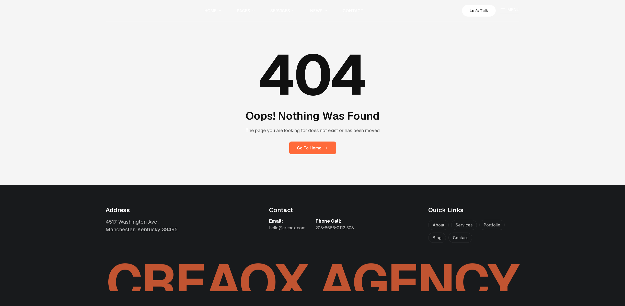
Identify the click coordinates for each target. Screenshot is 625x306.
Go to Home (312, 147)
